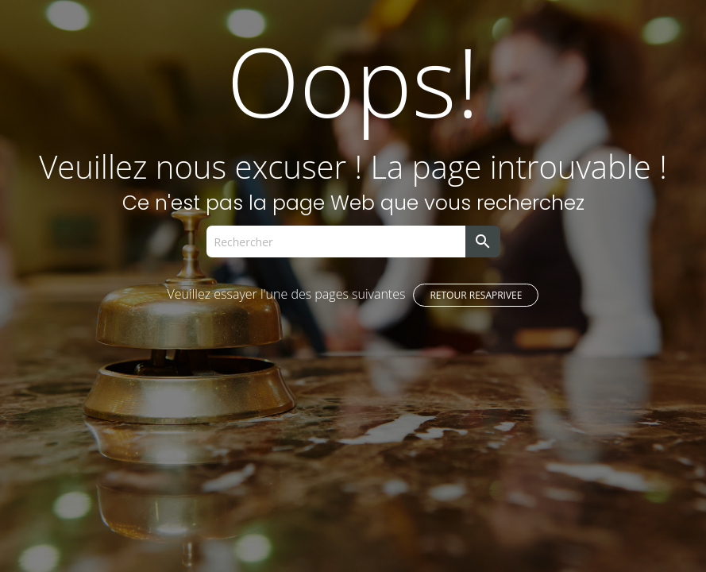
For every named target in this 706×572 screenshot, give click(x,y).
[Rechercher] (335, 241)
